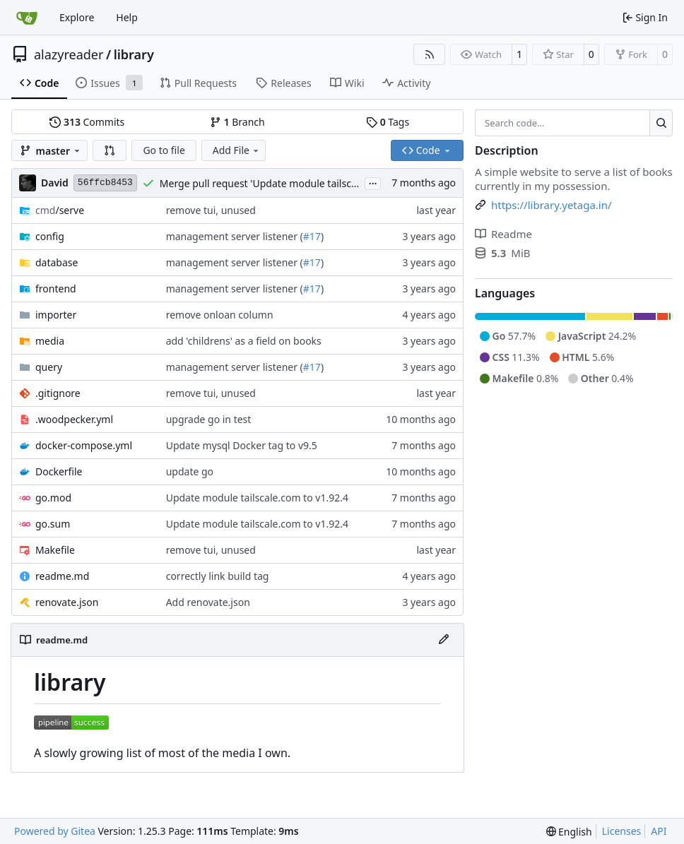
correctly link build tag (217, 576)
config (49, 236)
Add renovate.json (208, 602)
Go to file (163, 150)
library (134, 54)
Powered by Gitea (54, 831)
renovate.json (66, 602)
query (48, 367)
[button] (109, 150)
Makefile (55, 550)
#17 (312, 236)
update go (189, 471)
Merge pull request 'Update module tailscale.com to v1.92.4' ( (301, 183)
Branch (237, 122)
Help (127, 17)
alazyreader (68, 54)
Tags (387, 122)
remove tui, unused (211, 210)
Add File (237, 150)
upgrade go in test (209, 419)
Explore (76, 17)
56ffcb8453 (105, 182)
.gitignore (58, 393)
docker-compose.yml (83, 445)
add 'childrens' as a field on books (244, 340)
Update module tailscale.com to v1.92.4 (257, 497)
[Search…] (661, 122)
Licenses (622, 831)
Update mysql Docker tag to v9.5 (241, 445)
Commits (86, 122)
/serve (59, 210)
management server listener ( (234, 236)
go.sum (52, 523)
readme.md (62, 576)
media (49, 340)
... (373, 182)
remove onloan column (219, 314)
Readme (503, 234)
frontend (55, 288)
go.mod (53, 497)
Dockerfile (59, 471)
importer (55, 314)
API (658, 831)
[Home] (27, 17)
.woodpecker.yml (74, 419)
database (56, 262)
